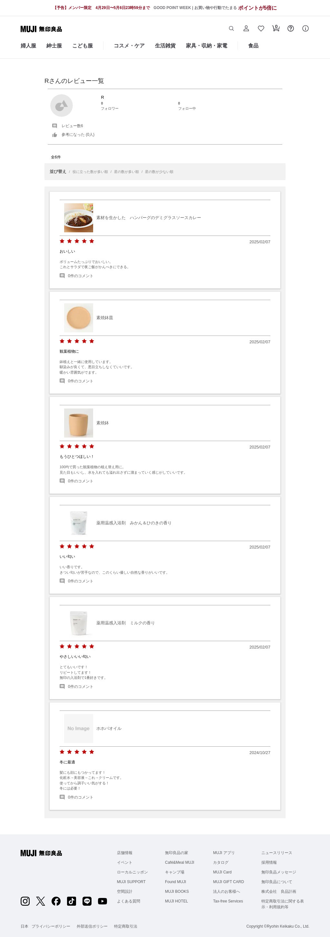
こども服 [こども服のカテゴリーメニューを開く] (82, 45)
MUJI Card (222, 872)
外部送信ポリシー (92, 926)
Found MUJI (175, 882)
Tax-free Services (228, 901)
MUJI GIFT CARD (228, 882)
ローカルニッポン (132, 872)
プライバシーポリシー (51, 926)
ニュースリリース (276, 853)
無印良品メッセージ (278, 872)
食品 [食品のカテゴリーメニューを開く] (253, 45)
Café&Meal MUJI (179, 862)
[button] (231, 29)
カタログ (220, 862)
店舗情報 (124, 853)
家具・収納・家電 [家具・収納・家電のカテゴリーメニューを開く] (206, 45)
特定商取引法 (125, 926)
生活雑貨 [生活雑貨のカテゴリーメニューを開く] (165, 45)
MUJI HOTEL (176, 901)
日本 (24, 926)
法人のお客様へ (226, 891)
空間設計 (124, 891)
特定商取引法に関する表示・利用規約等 (282, 904)
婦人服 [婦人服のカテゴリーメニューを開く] (28, 45)
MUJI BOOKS (177, 891)
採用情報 (269, 862)
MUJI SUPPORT (131, 882)
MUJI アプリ (224, 853)
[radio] (62, 241)
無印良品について (276, 882)
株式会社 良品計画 (278, 891)
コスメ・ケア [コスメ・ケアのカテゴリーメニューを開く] (129, 45)
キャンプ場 (174, 872)
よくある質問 (128, 901)
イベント (124, 862)
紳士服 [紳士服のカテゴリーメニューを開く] (54, 45)
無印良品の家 (176, 853)
